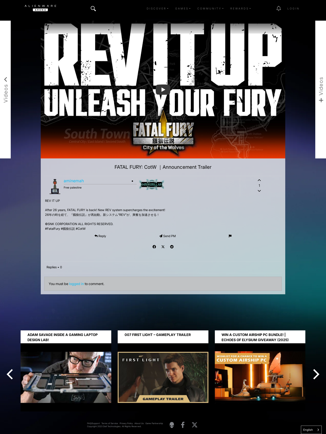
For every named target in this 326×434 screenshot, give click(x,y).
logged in (76, 284)
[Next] (315, 374)
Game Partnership (154, 423)
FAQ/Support (93, 423)
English (308, 429)
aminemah (74, 180)
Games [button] (182, 8)
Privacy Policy (126, 423)
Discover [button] (156, 8)
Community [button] (209, 8)
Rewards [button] (239, 8)
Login (293, 8)
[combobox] (311, 430)
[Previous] (10, 374)
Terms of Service (109, 423)
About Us (139, 423)
